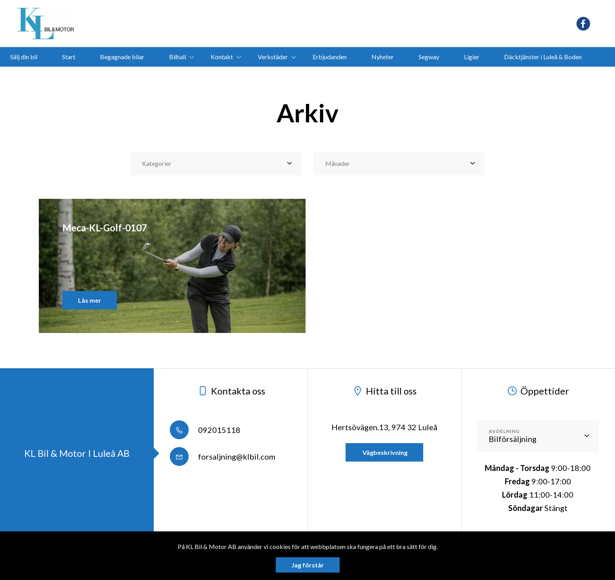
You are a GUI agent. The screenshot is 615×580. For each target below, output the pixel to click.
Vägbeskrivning (384, 452)
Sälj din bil (23, 56)
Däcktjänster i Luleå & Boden (543, 56)
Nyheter (382, 56)
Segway (428, 56)
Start (68, 56)
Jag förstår (307, 565)
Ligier (471, 56)
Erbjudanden (330, 56)
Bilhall (177, 56)
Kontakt (222, 56)
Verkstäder (273, 56)
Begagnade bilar (122, 56)
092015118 (205, 429)
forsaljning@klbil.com (222, 456)
